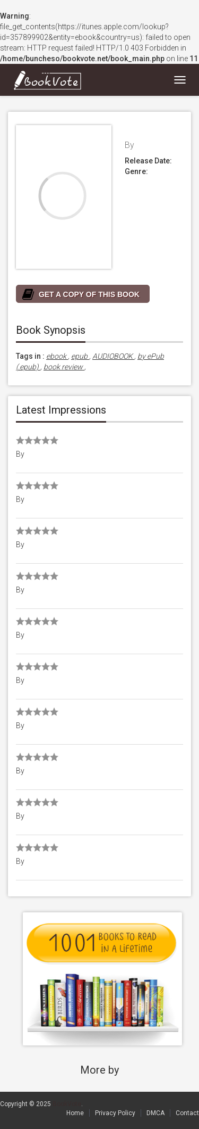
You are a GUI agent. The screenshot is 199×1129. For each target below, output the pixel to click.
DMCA (155, 1113)
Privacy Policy (115, 1113)
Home (75, 1113)
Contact (187, 1113)
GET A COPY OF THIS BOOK (89, 294)
